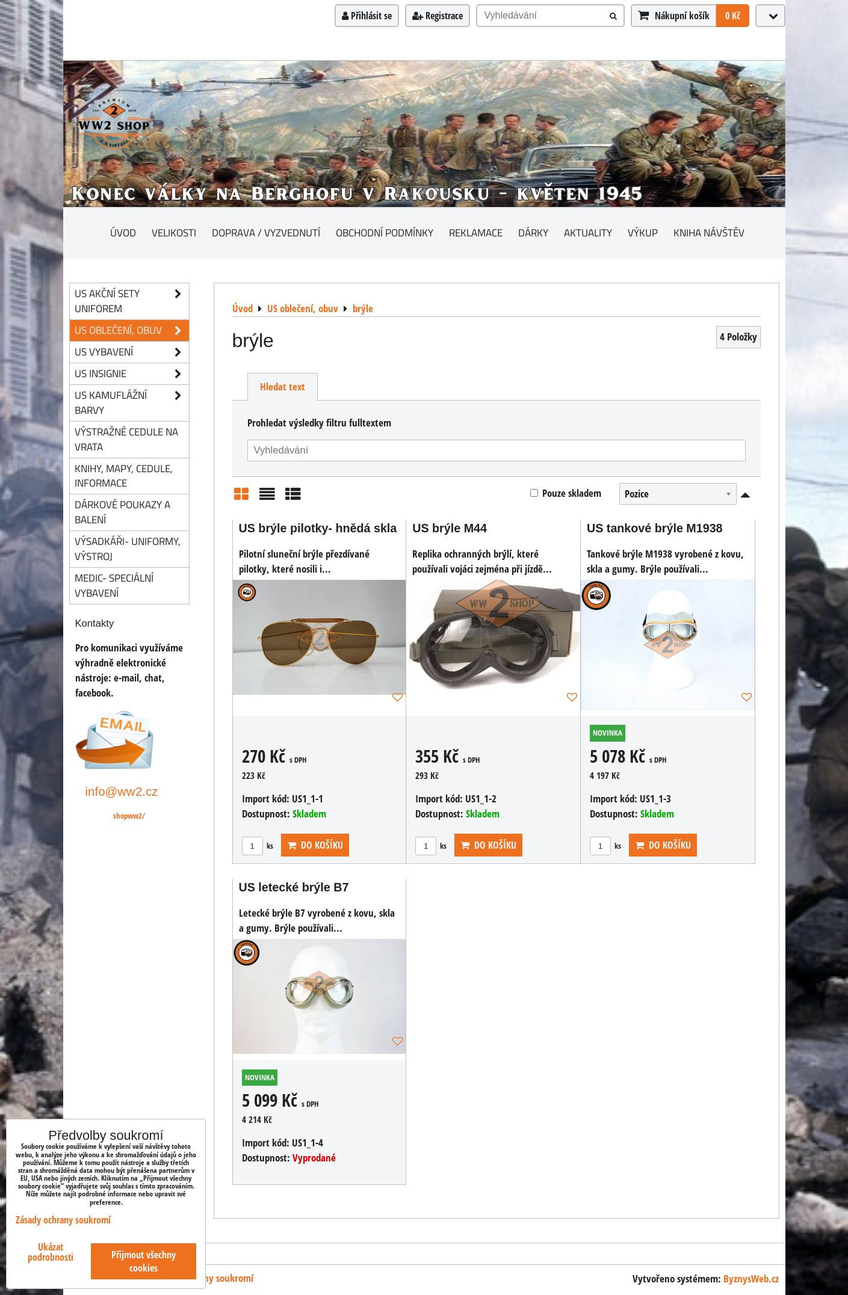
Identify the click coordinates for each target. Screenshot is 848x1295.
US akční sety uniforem (132, 301)
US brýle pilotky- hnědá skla (318, 528)
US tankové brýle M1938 (655, 528)
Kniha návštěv (708, 232)
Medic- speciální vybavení (114, 585)
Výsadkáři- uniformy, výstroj (128, 549)
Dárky (533, 232)
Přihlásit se (367, 15)
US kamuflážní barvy (132, 403)
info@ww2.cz (121, 791)
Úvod (123, 232)
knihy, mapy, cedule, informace (124, 476)
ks (257, 845)
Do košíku (315, 845)
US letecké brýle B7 (294, 887)
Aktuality (588, 232)
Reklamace (476, 232)
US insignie (132, 373)
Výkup (643, 232)
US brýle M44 (449, 528)
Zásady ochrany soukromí (63, 1219)
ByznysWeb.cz (751, 1278)
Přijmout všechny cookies (143, 1261)
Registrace (437, 15)
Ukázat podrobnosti (50, 1252)
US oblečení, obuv (132, 330)
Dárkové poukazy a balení (122, 512)
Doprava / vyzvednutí (266, 232)
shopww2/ (129, 815)
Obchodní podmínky (384, 232)
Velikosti (174, 232)
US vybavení (132, 352)
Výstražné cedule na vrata (126, 439)
